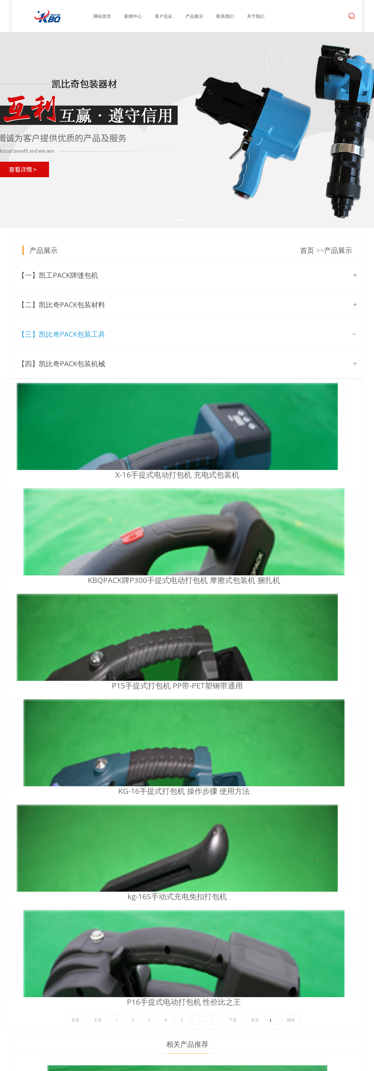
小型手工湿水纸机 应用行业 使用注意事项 (94, 863)
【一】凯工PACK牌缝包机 (58, 275)
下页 (232, 598)
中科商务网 (330, 1064)
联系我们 (225, 16)
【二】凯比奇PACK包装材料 (61, 304)
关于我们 (255, 16)
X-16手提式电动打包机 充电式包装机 (67, 474)
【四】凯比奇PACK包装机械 (61, 363)
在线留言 (253, 980)
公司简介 (144, 970)
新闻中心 (133, 16)
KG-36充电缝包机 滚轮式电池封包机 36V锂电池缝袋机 (100, 811)
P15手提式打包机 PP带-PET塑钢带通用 (298, 474)
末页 (255, 598)
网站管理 (354, 1064)
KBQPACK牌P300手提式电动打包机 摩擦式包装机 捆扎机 (182, 474)
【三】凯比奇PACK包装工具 (61, 334)
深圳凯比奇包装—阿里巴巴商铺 (67, 940)
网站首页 (102, 16)
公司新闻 (180, 970)
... (205, 598)
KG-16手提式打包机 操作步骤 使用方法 (67, 580)
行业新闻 (180, 980)
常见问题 (180, 990)
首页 (307, 250)
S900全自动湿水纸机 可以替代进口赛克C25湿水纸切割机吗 (122, 887)
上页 (98, 598)
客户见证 (163, 16)
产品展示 (194, 16)
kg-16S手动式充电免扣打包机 (179, 580)
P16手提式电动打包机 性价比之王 (298, 580)
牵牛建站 (307, 1064)
